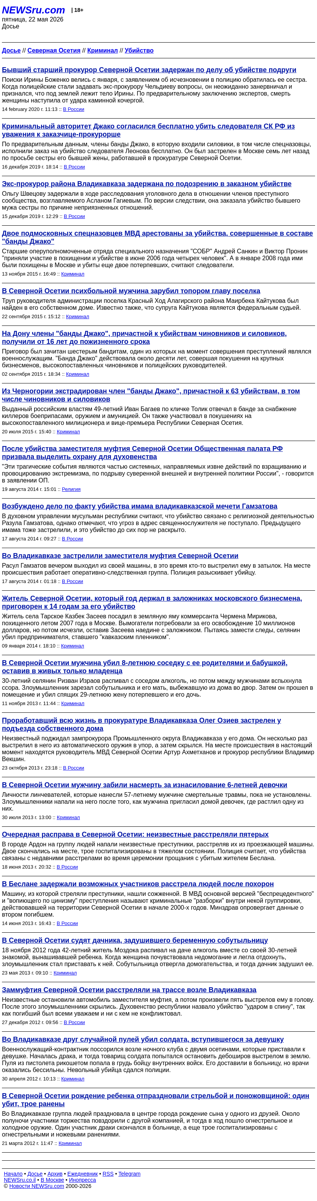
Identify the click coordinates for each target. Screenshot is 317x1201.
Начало (13, 1174)
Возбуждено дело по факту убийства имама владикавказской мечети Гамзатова (139, 506)
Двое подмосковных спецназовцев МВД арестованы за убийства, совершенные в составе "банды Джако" (157, 237)
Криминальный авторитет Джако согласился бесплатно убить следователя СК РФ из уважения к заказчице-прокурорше (148, 130)
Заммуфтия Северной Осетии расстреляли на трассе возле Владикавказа (129, 990)
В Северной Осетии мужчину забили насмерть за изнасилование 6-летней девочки (144, 785)
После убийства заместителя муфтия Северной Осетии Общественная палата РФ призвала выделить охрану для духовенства (142, 453)
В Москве (52, 1180)
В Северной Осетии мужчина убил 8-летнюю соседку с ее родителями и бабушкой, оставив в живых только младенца (144, 667)
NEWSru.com (33, 10)
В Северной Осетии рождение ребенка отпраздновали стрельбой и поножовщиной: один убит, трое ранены (155, 1100)
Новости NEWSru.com (36, 1186)
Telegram (130, 1174)
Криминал (72, 274)
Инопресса (82, 1180)
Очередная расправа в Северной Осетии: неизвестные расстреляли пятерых (135, 834)
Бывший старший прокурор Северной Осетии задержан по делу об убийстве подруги (149, 70)
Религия (71, 489)
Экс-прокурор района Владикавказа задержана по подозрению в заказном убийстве (147, 184)
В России (73, 109)
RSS (108, 1174)
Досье (35, 1174)
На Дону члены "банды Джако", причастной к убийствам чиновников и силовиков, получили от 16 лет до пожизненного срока (144, 337)
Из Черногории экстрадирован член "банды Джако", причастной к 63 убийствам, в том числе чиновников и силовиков (151, 395)
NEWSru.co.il (20, 1180)
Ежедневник (83, 1174)
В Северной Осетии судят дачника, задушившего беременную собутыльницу (135, 940)
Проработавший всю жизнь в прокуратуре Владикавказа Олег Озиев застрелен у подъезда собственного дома (141, 724)
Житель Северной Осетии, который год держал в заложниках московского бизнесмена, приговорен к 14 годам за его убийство (152, 602)
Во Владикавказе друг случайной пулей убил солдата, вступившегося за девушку (143, 1039)
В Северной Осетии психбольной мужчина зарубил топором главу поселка (131, 291)
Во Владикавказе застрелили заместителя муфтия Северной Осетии (120, 556)
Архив (55, 1174)
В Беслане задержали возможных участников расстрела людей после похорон (138, 884)
